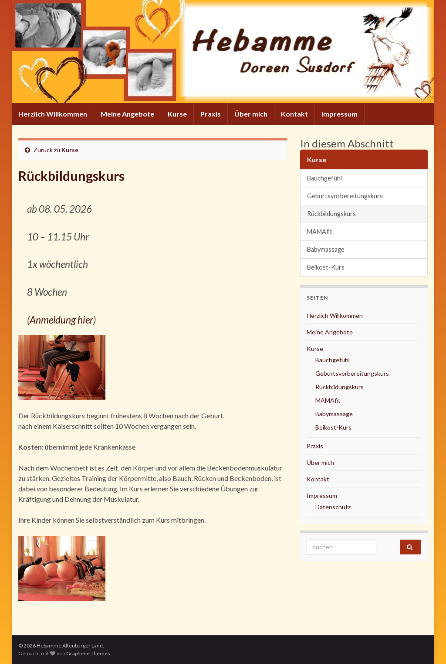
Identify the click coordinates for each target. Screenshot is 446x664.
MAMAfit (319, 231)
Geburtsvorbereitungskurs (345, 196)
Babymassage (326, 249)
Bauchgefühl (324, 178)
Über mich (250, 114)
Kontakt (294, 114)
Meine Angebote (127, 114)
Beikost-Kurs (326, 267)
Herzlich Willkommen (52, 114)
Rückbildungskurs (331, 213)
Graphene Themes (88, 653)
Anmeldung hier (61, 320)
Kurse (177, 114)
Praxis (210, 114)
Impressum (339, 114)
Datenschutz (333, 507)
